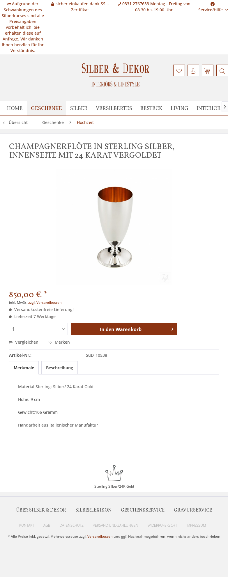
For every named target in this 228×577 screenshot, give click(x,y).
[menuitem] (221, 70)
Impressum (196, 525)
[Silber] (79, 108)
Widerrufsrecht (162, 525)
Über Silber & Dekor (41, 510)
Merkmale (24, 367)
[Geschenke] (46, 108)
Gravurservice (193, 510)
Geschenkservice (143, 510)
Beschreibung (59, 367)
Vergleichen (23, 342)
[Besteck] (151, 108)
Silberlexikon (93, 510)
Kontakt (26, 525)
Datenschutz (72, 525)
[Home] (15, 108)
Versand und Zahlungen (115, 525)
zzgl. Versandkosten (45, 302)
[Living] (179, 108)
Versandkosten (100, 536)
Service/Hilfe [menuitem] (211, 5)
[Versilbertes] (114, 108)
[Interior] (208, 108)
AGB (46, 525)
